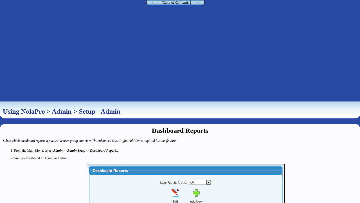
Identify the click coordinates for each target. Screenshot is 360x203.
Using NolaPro (24, 111)
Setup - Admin (99, 111)
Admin (62, 111)
